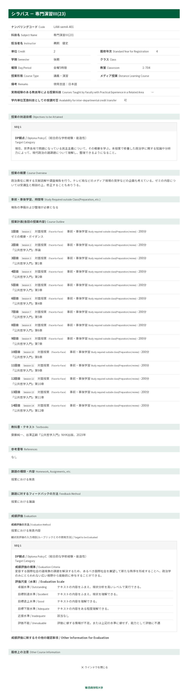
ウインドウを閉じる (94, 667)
